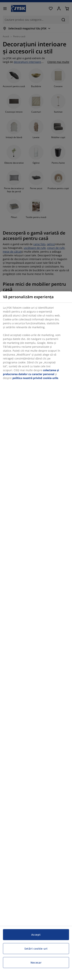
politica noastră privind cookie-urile (35, 378)
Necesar (36, 962)
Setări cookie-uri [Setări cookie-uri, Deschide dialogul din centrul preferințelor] (36, 948)
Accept (36, 934)
